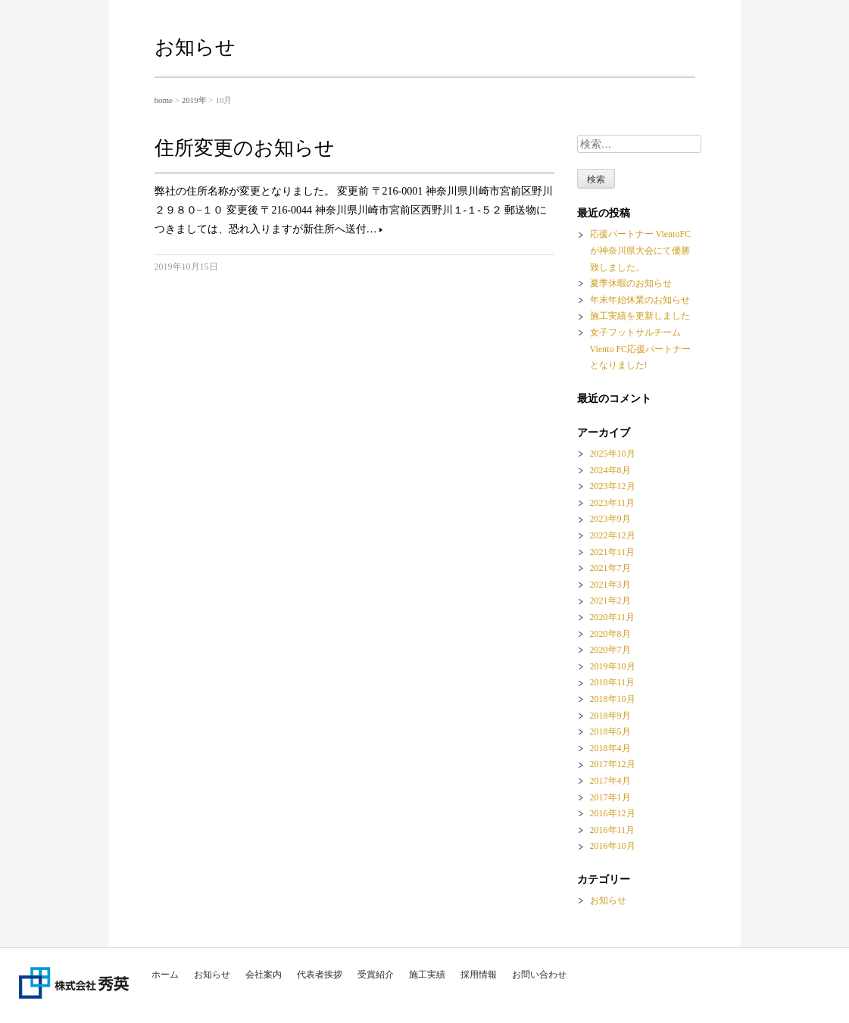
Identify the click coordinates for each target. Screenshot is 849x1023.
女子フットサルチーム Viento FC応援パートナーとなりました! (640, 348)
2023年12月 (612, 486)
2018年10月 (612, 699)
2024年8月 (610, 470)
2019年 (194, 99)
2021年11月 (612, 552)
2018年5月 (610, 731)
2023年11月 (612, 502)
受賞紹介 (375, 974)
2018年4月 (610, 748)
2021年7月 (610, 568)
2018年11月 (612, 682)
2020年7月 (610, 649)
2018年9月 (610, 715)
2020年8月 (610, 633)
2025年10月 (612, 453)
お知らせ (212, 974)
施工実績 (427, 974)
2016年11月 (612, 830)
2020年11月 (612, 617)
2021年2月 (610, 600)
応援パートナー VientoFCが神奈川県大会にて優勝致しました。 (640, 250)
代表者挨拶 (319, 974)
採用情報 (478, 974)
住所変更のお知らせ (245, 148)
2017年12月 (612, 764)
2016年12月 (612, 813)
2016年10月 (612, 846)
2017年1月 (610, 797)
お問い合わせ (539, 974)
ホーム (165, 974)
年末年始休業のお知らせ (640, 300)
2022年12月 (612, 535)
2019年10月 (612, 666)
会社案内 (263, 974)
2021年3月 (610, 584)
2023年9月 (610, 518)
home (164, 99)
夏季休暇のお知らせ (631, 283)
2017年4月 (610, 780)
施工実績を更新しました (640, 315)
